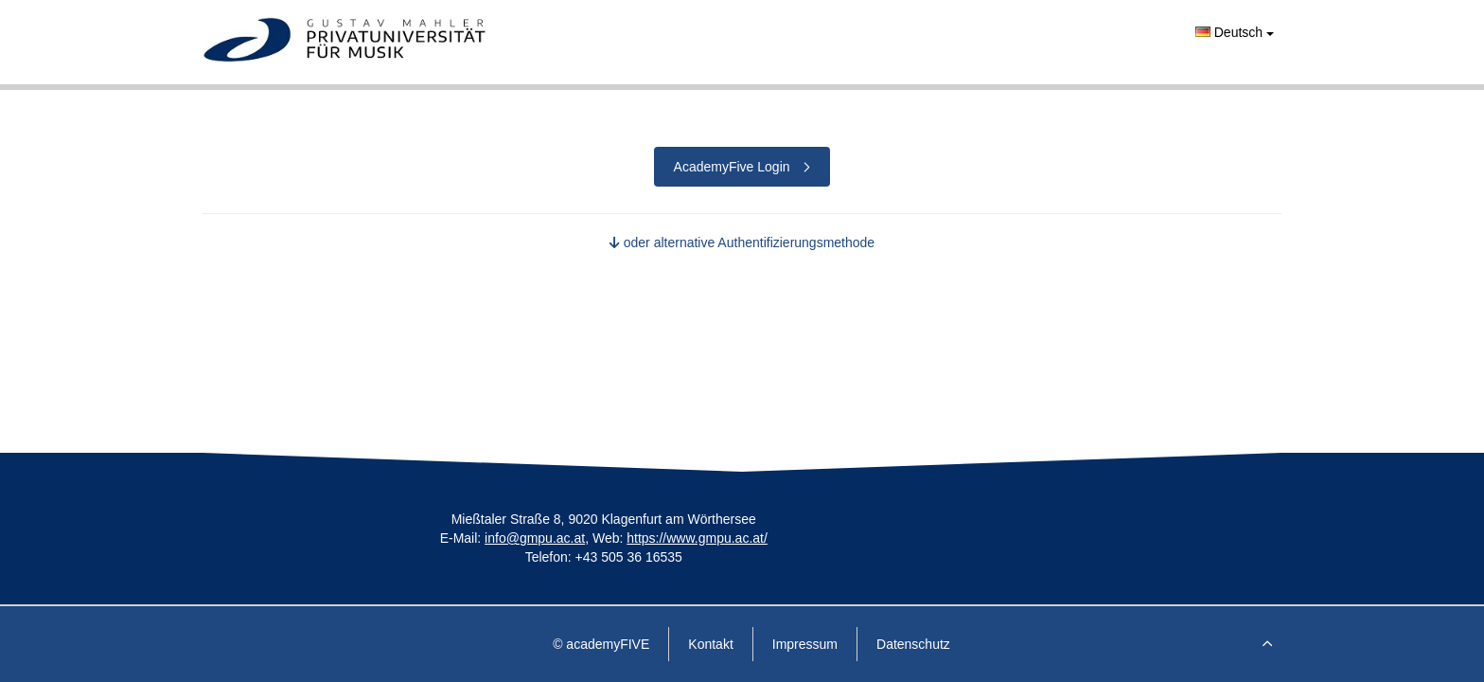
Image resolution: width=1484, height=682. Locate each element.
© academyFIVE (601, 644)
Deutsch (1234, 32)
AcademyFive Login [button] (742, 166)
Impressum (805, 644)
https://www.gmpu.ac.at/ (697, 538)
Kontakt (710, 644)
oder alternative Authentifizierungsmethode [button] (742, 242)
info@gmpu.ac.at (535, 538)
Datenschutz (913, 644)
